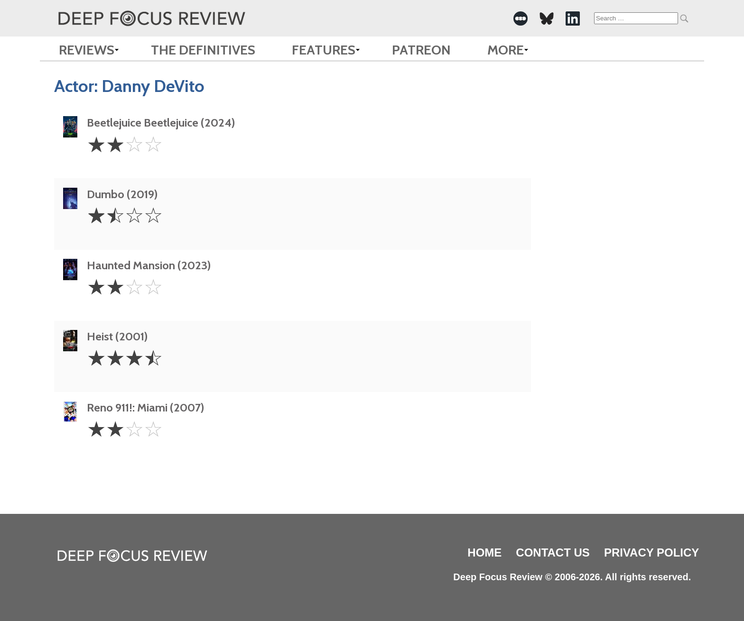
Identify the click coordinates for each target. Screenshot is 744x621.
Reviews (86, 50)
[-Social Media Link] (520, 18)
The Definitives (203, 50)
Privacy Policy (651, 552)
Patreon (421, 50)
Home (484, 552)
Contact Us (553, 552)
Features (323, 50)
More (505, 50)
